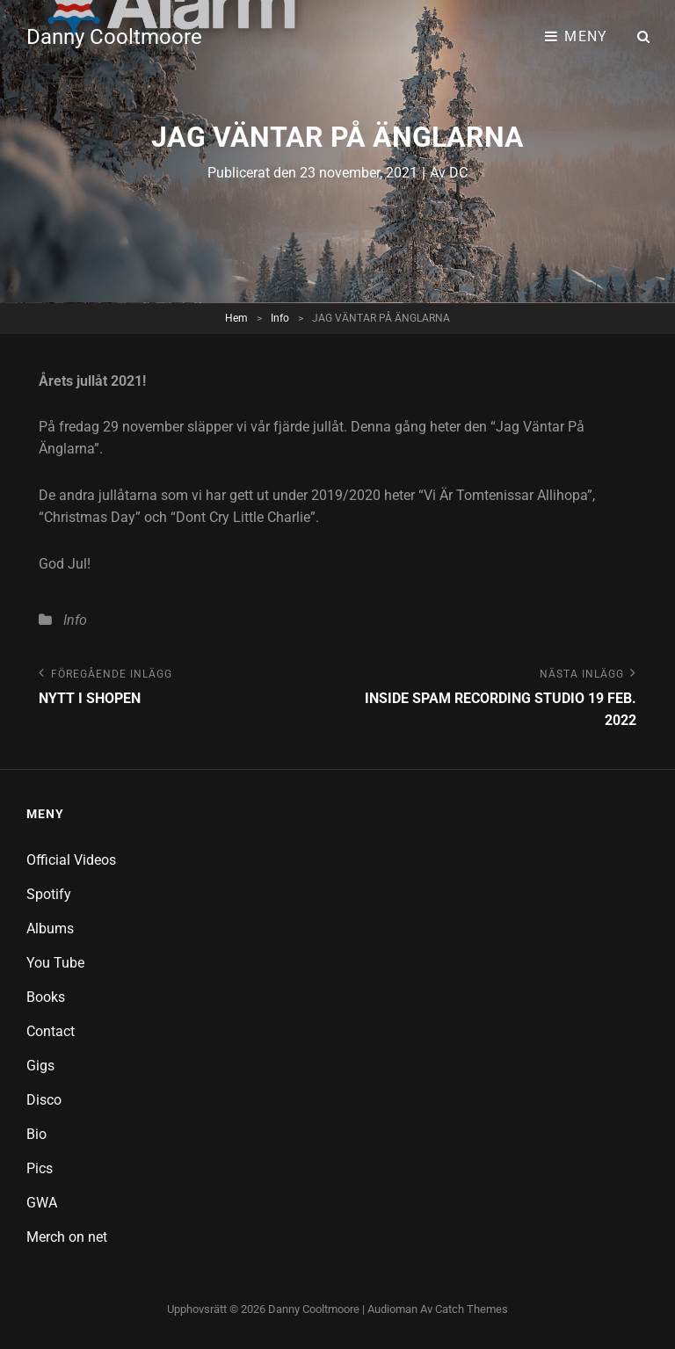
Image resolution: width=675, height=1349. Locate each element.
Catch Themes (471, 1309)
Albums (50, 928)
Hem (236, 318)
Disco (44, 1100)
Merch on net (66, 1237)
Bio (36, 1134)
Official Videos (71, 860)
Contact (50, 1031)
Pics (39, 1168)
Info (280, 318)
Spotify (48, 894)
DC (458, 172)
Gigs (40, 1065)
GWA (41, 1202)
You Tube (55, 962)
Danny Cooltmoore (114, 37)
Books (45, 997)
